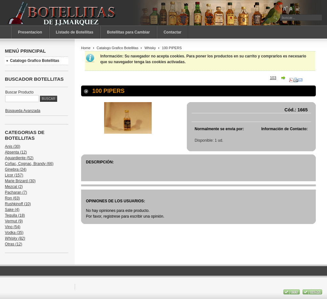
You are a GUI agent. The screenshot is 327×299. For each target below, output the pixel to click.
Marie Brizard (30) (20, 181)
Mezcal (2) (14, 186)
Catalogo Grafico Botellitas (118, 48)
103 (273, 78)
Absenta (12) (16, 152)
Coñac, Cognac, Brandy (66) (29, 163)
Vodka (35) (14, 232)
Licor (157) (14, 175)
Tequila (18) (15, 215)
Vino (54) (12, 227)
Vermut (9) (14, 221)
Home (85, 48)
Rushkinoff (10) (18, 204)
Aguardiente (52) (19, 158)
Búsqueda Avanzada (22, 110)
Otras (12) (13, 244)
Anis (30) (12, 146)
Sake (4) (12, 209)
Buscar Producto (19, 92)
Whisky (150, 48)
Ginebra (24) (15, 169)
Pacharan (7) (16, 192)
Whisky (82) (15, 238)
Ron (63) (12, 198)
